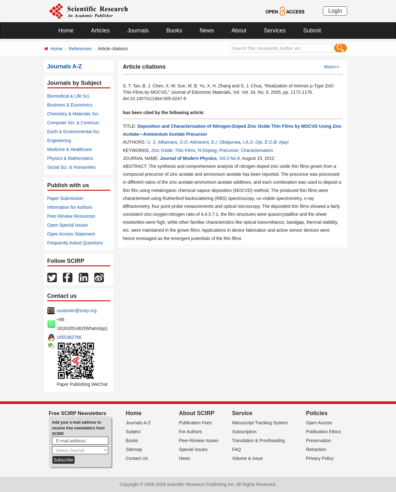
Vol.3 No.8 (229, 158)
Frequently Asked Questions (75, 242)
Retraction (316, 449)
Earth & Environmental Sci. (73, 131)
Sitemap (134, 449)
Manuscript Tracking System (260, 422)
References (80, 48)
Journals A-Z (138, 422)
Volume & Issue (247, 458)
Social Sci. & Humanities (71, 167)
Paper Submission (65, 198)
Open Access (319, 422)
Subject (133, 431)
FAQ (236, 449)
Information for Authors (69, 207)
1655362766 (69, 337)
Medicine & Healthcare (69, 149)
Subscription (244, 431)
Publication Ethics (323, 431)
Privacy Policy (319, 458)
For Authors (190, 431)
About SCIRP (196, 413)
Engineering (59, 140)
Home (66, 30)
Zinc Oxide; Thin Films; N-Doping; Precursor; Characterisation (212, 150)
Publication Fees (195, 422)
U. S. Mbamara (162, 142)
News (207, 30)
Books (174, 30)
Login (335, 11)
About (239, 30)
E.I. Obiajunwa (225, 142)
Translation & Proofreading (258, 440)
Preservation (318, 440)
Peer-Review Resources (71, 216)
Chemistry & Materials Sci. (73, 113)
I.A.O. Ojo (252, 142)
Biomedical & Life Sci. (68, 96)
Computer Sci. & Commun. (73, 122)
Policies (316, 413)
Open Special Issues (67, 225)
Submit (312, 30)
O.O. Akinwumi (194, 142)
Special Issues (193, 449)
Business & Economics (69, 104)
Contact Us (137, 458)
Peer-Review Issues (198, 440)
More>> (331, 66)
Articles (100, 30)
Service (242, 413)
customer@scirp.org (77, 310)
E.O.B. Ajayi (277, 142)
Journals (138, 30)
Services (275, 30)
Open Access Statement (71, 233)
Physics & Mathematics (70, 158)
